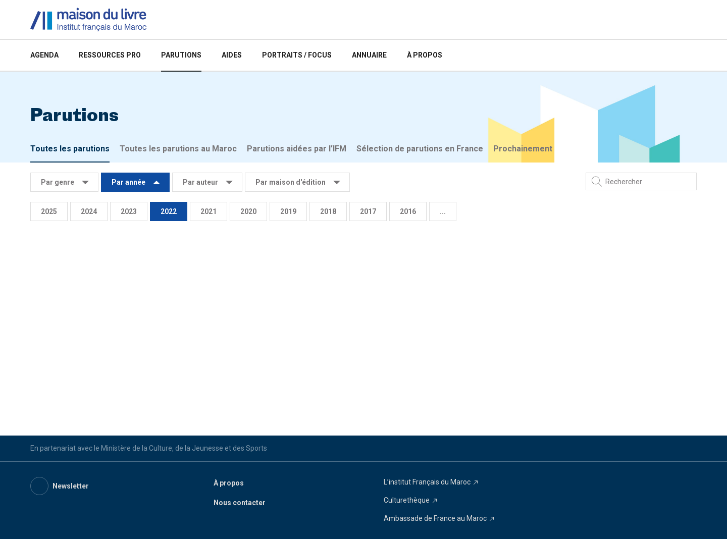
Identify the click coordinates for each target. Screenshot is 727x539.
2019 (288, 211)
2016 (408, 211)
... (443, 211)
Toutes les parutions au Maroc (178, 148)
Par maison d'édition (290, 182)
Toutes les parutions (70, 148)
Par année (128, 182)
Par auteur (200, 182)
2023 (129, 211)
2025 (49, 211)
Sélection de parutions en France (419, 148)
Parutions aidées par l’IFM (296, 148)
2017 (368, 211)
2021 (208, 211)
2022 (169, 211)
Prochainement (522, 148)
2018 (328, 211)
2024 (89, 211)
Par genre (57, 182)
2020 (248, 211)
